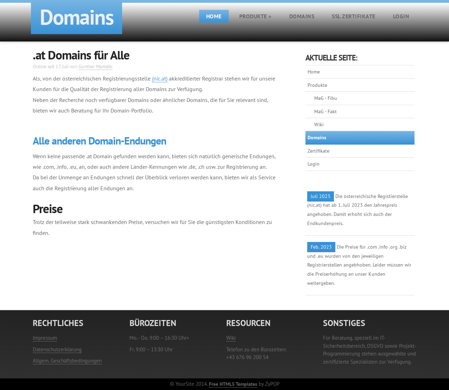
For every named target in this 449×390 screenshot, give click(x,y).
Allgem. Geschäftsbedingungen (67, 360)
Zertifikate (318, 151)
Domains (302, 16)
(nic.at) (159, 78)
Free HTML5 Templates (233, 384)
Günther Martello (95, 66)
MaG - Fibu (325, 98)
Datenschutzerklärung (57, 349)
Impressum (45, 337)
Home (214, 16)
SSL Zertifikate (353, 16)
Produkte (255, 16)
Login (401, 16)
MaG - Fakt (325, 111)
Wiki (319, 124)
